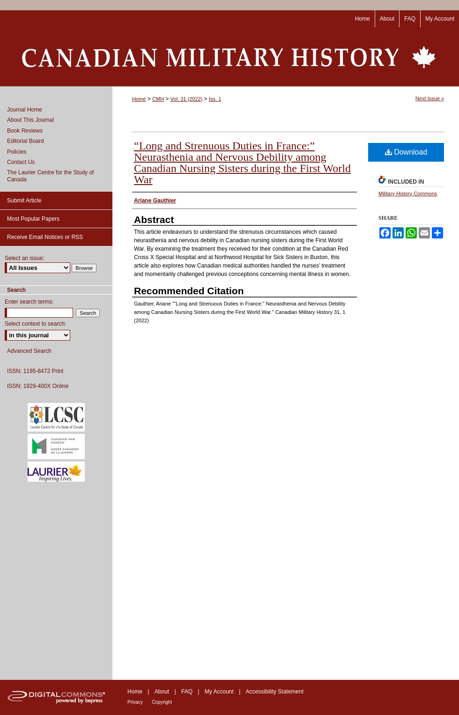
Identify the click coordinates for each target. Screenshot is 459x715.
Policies (16, 152)
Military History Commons (407, 193)
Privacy (135, 702)
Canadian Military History (229, 56)
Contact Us (21, 162)
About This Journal (30, 120)
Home (139, 99)
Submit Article (24, 200)
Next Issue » (429, 98)
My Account (219, 691)
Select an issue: (24, 258)
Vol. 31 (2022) (186, 99)
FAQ (186, 691)
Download (406, 152)
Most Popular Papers (33, 219)
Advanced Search (29, 351)
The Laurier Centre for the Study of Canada (50, 175)
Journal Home (24, 109)
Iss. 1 (215, 99)
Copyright (162, 702)
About (162, 691)
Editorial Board (25, 141)
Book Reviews (25, 130)
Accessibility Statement (275, 691)
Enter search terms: (29, 301)
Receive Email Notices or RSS (45, 237)
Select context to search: (35, 323)
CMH (158, 99)
